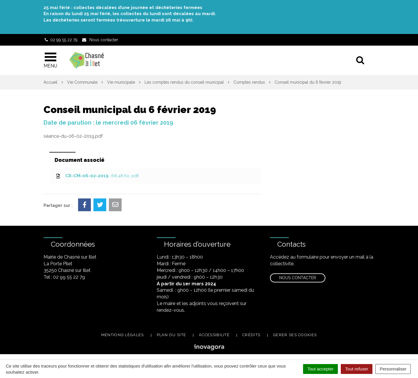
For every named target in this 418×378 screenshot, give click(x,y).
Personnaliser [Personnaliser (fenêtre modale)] (393, 368)
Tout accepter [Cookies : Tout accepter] (320, 368)
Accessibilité (214, 335)
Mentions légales (122, 335)
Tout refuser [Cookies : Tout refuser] (356, 368)
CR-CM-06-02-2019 (97, 175)
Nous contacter (297, 277)
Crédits (251, 335)
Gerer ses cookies (295, 335)
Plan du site (171, 335)
